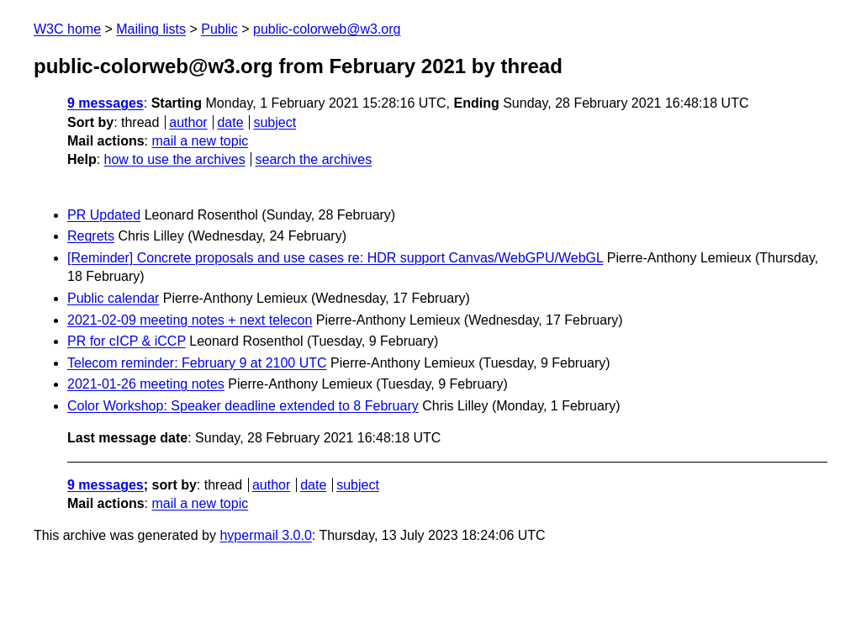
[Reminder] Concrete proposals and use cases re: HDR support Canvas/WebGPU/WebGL (335, 258)
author (188, 122)
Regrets (90, 236)
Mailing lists (151, 29)
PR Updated (103, 215)
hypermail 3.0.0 (265, 535)
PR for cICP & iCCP (126, 341)
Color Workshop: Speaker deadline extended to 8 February (243, 406)
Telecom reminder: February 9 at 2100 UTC (197, 363)
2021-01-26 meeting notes (145, 384)
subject (274, 122)
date (230, 122)
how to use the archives (175, 159)
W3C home (67, 29)
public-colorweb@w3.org (326, 29)
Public (219, 29)
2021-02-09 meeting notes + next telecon (189, 320)
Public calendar (113, 298)
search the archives (314, 159)
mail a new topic (199, 141)
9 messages (105, 103)
